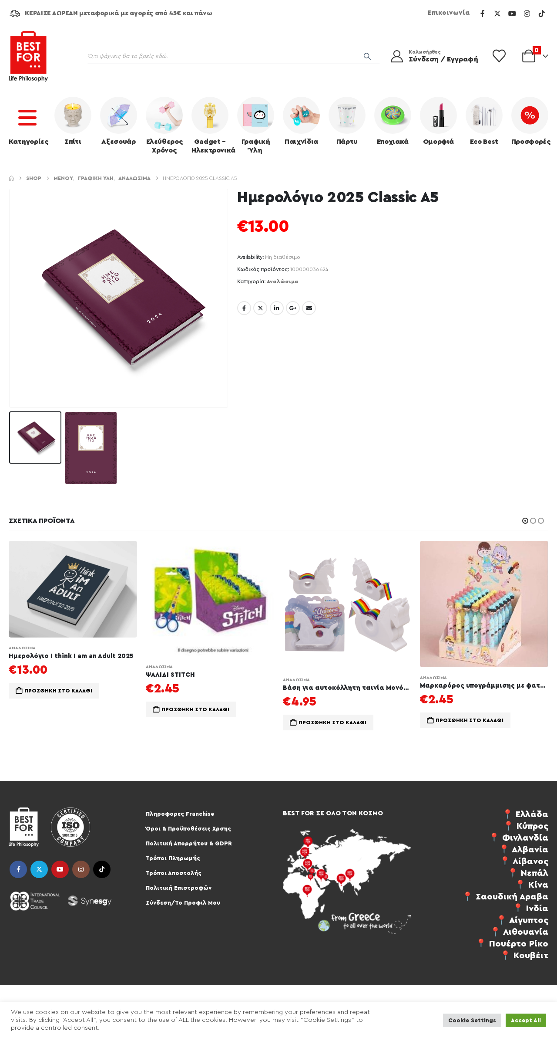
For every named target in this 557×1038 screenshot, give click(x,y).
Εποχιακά (392, 121)
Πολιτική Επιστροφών (178, 888)
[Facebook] (482, 13)
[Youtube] (512, 13)
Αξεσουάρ (118, 121)
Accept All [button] (526, 1020)
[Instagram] (527, 13)
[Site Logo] (28, 56)
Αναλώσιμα (283, 281)
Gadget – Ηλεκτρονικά (212, 125)
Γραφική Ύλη (255, 125)
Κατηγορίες (28, 121)
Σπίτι (72, 121)
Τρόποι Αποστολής (173, 873)
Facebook (244, 308)
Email (309, 308)
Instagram (81, 869)
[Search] (367, 56)
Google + (293, 308)
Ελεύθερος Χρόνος (164, 125)
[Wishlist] (499, 56)
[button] (525, 521)
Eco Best (484, 121)
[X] (497, 13)
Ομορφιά (438, 121)
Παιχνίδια (301, 121)
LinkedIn (277, 308)
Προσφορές (530, 121)
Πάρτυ (347, 121)
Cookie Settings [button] (472, 1020)
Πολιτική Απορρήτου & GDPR (189, 843)
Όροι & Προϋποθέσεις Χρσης (188, 828)
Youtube (60, 869)
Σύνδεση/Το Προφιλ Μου (183, 903)
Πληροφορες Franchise (180, 814)
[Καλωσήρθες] (432, 56)
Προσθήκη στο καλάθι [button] (58, 690)
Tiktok (102, 869)
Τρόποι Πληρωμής (173, 858)
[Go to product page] (73, 589)
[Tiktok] (542, 13)
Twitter (260, 308)
